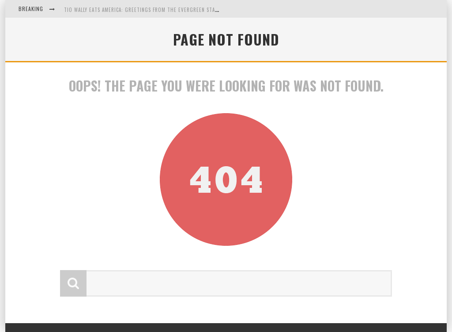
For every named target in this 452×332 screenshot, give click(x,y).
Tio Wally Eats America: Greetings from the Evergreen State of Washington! (163, 9)
